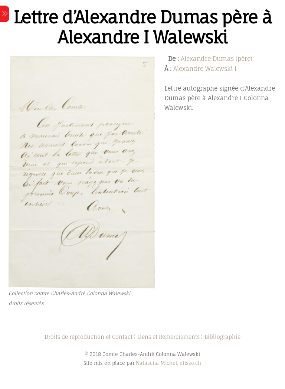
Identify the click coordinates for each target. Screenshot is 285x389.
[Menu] (4, 14)
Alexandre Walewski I (205, 68)
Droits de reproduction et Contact (88, 337)
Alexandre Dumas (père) (216, 58)
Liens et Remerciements (168, 337)
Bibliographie (222, 337)
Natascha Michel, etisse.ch (168, 363)
